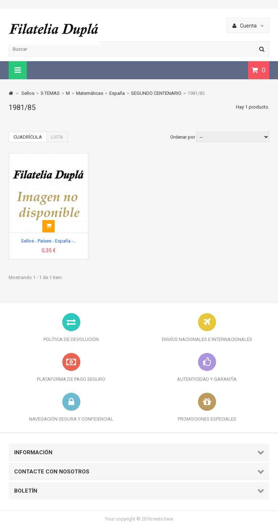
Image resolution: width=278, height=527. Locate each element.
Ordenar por (182, 137)
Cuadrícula (27, 137)
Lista (57, 137)
